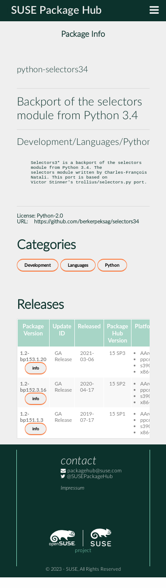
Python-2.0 (50, 226)
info (35, 379)
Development (37, 276)
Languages (78, 276)
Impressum (72, 498)
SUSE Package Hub (56, 10)
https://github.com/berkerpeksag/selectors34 (86, 232)
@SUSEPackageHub (87, 487)
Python (112, 276)
